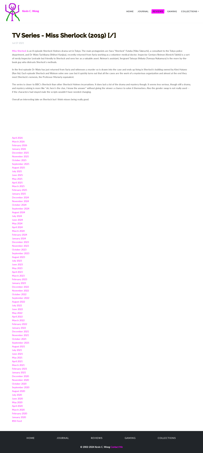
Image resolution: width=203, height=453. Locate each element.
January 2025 (19, 193)
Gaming (172, 11)
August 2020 (18, 391)
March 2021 (18, 365)
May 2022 (17, 312)
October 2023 (19, 249)
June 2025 (17, 175)
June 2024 (17, 219)
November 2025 (20, 156)
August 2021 (18, 346)
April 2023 (17, 271)
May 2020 (17, 402)
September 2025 (20, 163)
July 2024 (17, 216)
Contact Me (117, 446)
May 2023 (17, 268)
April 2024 (17, 227)
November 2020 (20, 379)
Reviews (158, 11)
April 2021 (17, 361)
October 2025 (19, 160)
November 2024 (20, 201)
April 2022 (17, 316)
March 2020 (18, 409)
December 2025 (20, 152)
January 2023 (19, 283)
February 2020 (19, 413)
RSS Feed (17, 420)
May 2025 (17, 178)
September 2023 (20, 253)
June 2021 (17, 353)
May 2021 (17, 357)
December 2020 (20, 376)
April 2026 (17, 137)
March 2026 (18, 141)
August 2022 (18, 301)
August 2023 (18, 257)
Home (129, 11)
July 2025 (17, 171)
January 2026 (19, 148)
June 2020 (17, 398)
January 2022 (19, 327)
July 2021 (17, 350)
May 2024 (17, 223)
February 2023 (19, 279)
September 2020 (20, 387)
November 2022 (20, 290)
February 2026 (19, 145)
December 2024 (20, 197)
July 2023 (17, 260)
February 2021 (19, 368)
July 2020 (17, 394)
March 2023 (18, 275)
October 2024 (19, 204)
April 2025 (17, 182)
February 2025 (19, 189)
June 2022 (17, 309)
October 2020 (19, 383)
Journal (143, 11)
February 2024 (19, 234)
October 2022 (19, 294)
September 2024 (20, 208)
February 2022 (19, 324)
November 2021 (20, 335)
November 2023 (20, 245)
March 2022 (18, 320)
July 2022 (17, 305)
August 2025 (18, 167)
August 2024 (18, 212)
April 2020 (17, 405)
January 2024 (19, 238)
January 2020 (19, 417)
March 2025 (18, 186)
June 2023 (17, 264)
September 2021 (20, 342)
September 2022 (20, 297)
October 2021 (19, 338)
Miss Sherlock (19, 50)
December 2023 (20, 242)
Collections (189, 11)
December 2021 (20, 331)
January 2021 (19, 372)
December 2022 (20, 286)
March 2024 (18, 230)
